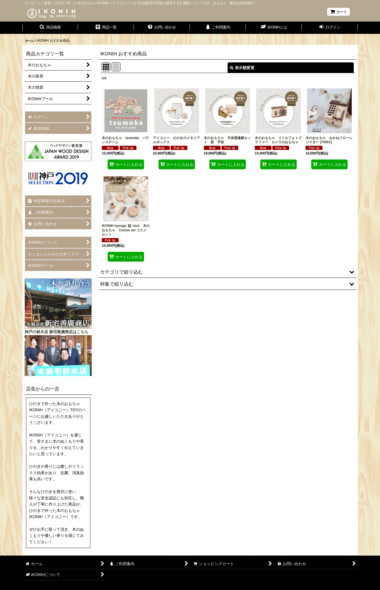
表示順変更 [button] (242, 67)
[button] (50, 28)
